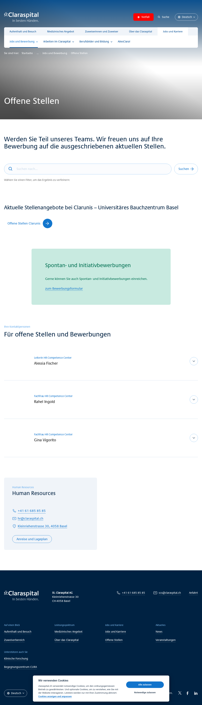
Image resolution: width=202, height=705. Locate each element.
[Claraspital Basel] (21, 17)
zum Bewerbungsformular (64, 288)
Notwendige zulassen (145, 692)
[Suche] (163, 17)
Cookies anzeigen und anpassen (55, 696)
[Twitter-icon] (180, 693)
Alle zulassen (145, 684)
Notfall (143, 17)
